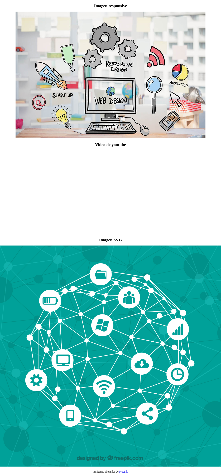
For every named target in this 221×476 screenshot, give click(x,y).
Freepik (123, 471)
